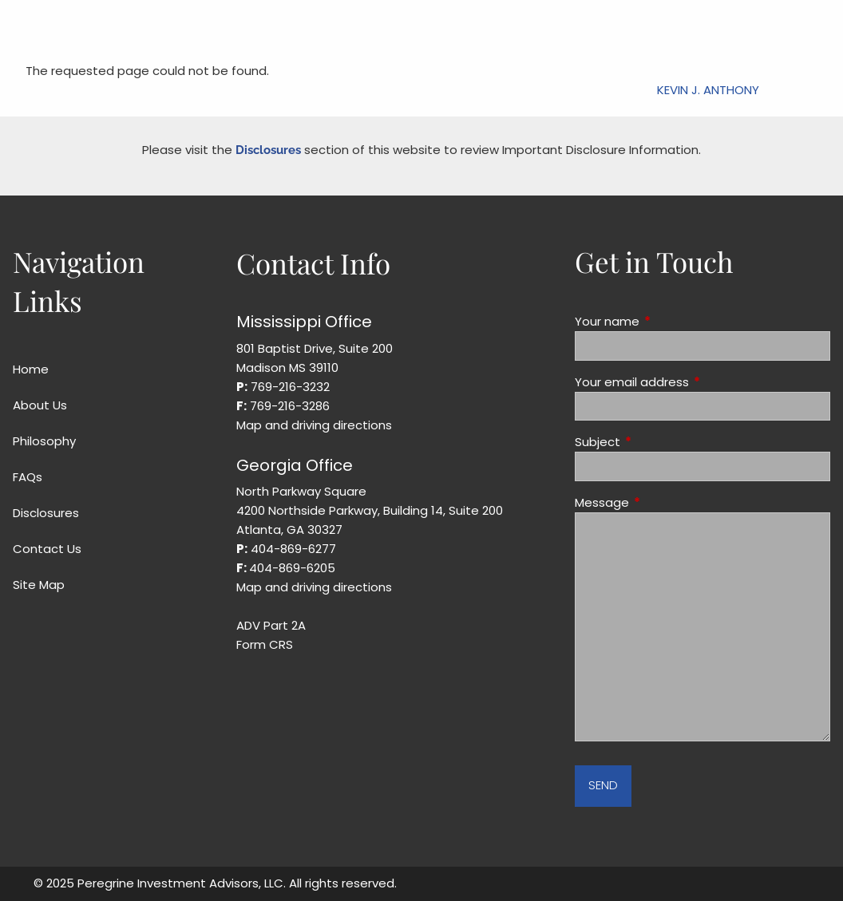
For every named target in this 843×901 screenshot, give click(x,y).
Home (31, 369)
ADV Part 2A (271, 625)
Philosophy (44, 441)
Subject (658, 441)
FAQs (27, 476)
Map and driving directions (314, 425)
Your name (668, 321)
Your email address (693, 381)
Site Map (39, 584)
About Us (40, 405)
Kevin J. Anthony (708, 89)
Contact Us (47, 548)
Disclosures (268, 150)
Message (663, 502)
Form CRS (264, 644)
